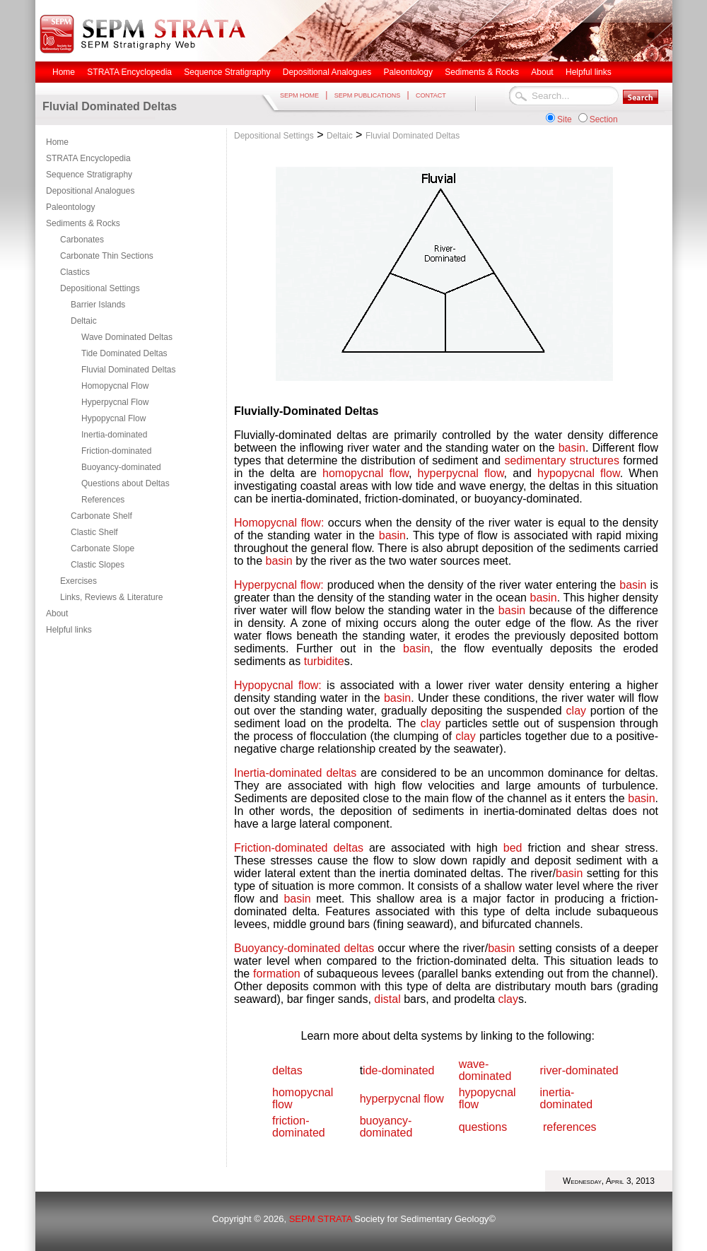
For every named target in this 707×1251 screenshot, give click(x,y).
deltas (287, 1070)
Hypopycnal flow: (278, 685)
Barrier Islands (98, 305)
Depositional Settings (100, 288)
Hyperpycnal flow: (279, 585)
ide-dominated (398, 1070)
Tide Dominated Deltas (124, 353)
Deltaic (84, 321)
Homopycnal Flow (114, 386)
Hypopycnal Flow (113, 418)
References (102, 500)
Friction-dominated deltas (298, 848)
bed (515, 848)
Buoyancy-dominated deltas (304, 948)
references (570, 1127)
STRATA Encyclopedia (88, 158)
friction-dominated (298, 1127)
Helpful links (69, 630)
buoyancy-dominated (386, 1127)
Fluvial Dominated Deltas (128, 370)
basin (572, 448)
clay (576, 711)
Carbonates (82, 240)
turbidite (324, 661)
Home (57, 142)
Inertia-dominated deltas (295, 773)
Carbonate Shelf (101, 516)
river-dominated (579, 1070)
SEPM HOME (299, 95)
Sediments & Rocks (83, 223)
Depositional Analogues (90, 191)
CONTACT (431, 95)
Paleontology (70, 207)
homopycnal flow (365, 473)
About (57, 613)
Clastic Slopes (97, 565)
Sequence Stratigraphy (89, 175)
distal (387, 999)
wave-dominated (485, 1070)
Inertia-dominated (114, 435)
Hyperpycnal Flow (114, 402)
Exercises (78, 581)
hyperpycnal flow (461, 473)
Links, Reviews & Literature (111, 597)
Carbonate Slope (102, 548)
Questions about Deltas (125, 483)
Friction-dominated (116, 451)
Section (604, 119)
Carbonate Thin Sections (106, 256)
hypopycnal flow (578, 473)
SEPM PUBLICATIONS (367, 95)
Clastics (75, 272)
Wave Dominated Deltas (127, 337)
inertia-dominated (566, 1098)
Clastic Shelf (94, 532)
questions (483, 1127)
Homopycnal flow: (279, 523)
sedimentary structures (561, 460)
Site (564, 119)
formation (276, 974)
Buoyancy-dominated (121, 467)
